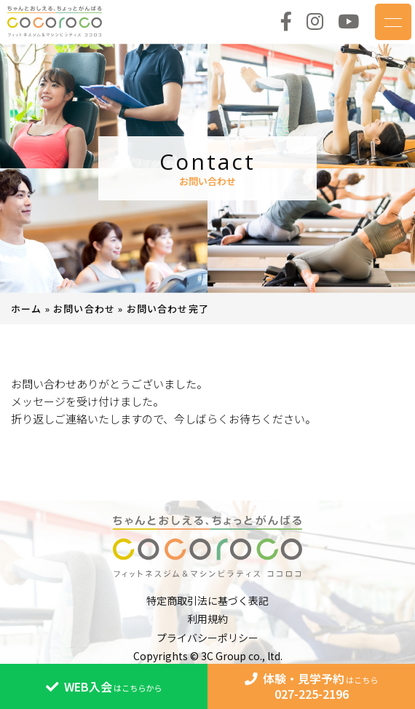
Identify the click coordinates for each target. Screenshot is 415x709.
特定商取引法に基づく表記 (207, 600)
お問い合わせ (84, 309)
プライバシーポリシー (207, 637)
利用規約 (207, 618)
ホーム (26, 309)
